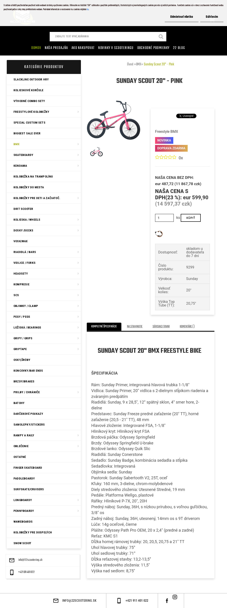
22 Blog (179, 48)
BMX (138, 64)
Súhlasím (211, 17)
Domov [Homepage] (36, 48)
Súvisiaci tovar (161, 326)
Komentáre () (187, 326)
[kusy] (164, 218)
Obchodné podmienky (153, 48)
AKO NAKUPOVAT (83, 48)
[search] (161, 37)
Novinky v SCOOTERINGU (116, 48)
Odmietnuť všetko (180, 17)
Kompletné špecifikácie (104, 326)
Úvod (130, 64)
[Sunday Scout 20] (113, 102)
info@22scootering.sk (30, 560)
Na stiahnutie (134, 326)
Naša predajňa (56, 48)
